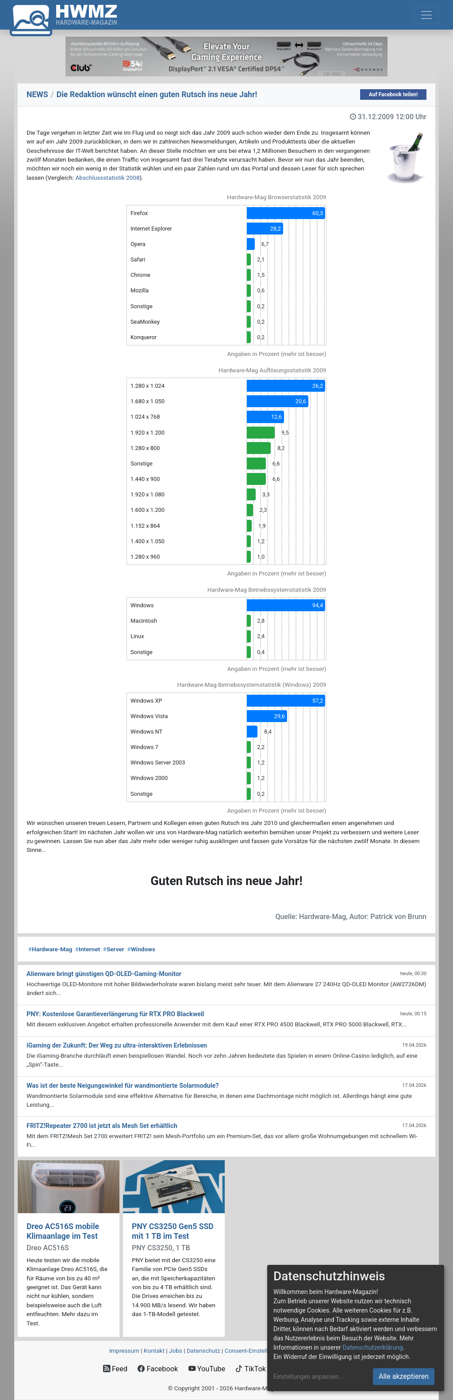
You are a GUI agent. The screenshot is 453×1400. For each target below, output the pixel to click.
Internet (87, 949)
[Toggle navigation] (426, 15)
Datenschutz (203, 1350)
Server (113, 949)
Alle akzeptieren (404, 1376)
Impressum (124, 1350)
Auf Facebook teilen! (393, 94)
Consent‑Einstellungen (254, 1350)
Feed (115, 1369)
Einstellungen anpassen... (308, 1376)
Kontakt (154, 1350)
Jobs (175, 1350)
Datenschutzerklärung (372, 1347)
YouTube (206, 1369)
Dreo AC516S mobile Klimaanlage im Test (63, 1231)
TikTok (250, 1369)
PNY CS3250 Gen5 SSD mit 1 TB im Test (173, 1231)
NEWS (37, 94)
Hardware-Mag (50, 949)
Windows (141, 949)
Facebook (158, 1369)
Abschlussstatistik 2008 (107, 177)
